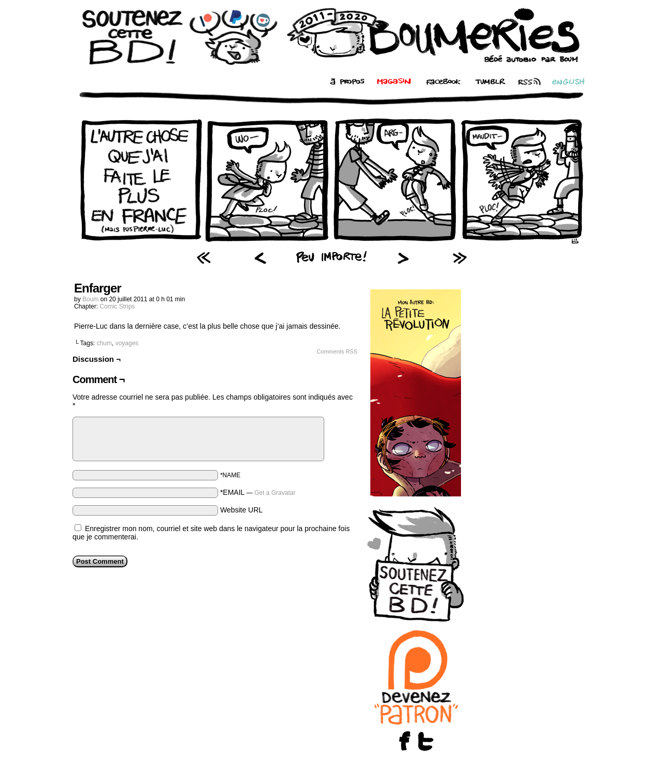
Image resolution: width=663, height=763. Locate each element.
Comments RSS (336, 351)
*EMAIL (258, 492)
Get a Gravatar (274, 492)
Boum (90, 299)
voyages (127, 343)
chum (104, 343)
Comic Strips (117, 306)
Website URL (241, 510)
